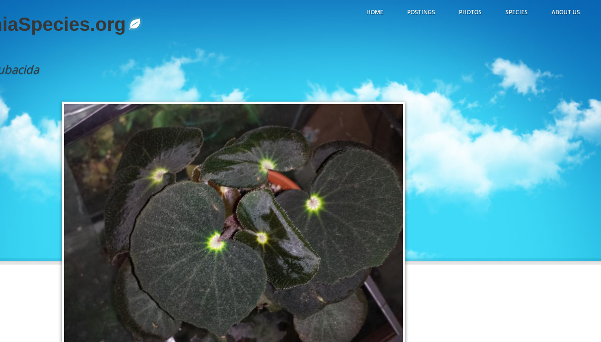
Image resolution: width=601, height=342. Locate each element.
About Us (566, 12)
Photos (470, 12)
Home (374, 12)
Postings (421, 12)
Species (517, 12)
